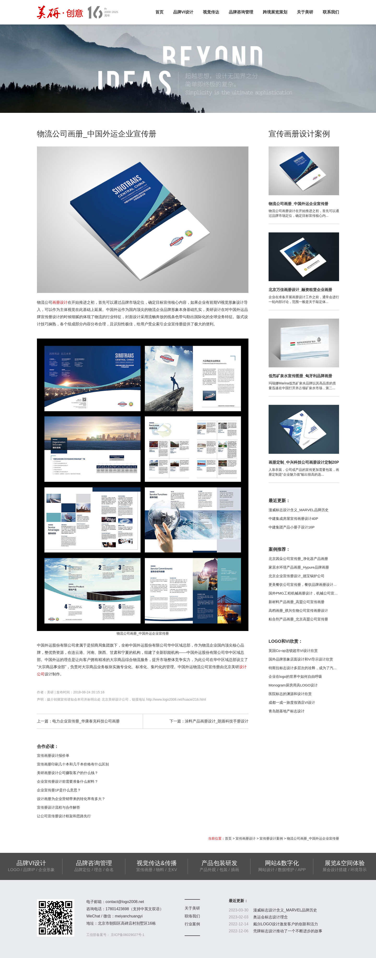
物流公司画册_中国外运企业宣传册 (298, 204)
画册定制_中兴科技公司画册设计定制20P (304, 462)
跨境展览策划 (275, 12)
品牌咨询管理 (241, 12)
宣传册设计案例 (271, 838)
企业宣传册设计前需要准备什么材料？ (67, 781)
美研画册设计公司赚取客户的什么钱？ (67, 773)
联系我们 (331, 12)
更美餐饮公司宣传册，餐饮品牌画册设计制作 (305, 584)
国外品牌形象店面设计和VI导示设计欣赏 (301, 659)
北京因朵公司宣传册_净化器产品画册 (298, 559)
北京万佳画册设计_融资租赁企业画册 (300, 290)
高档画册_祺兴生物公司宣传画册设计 (298, 610)
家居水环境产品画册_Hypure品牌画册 (299, 567)
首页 (159, 12)
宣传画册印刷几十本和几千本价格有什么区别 (73, 764)
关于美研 (305, 12)
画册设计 (60, 302)
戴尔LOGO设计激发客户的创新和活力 (285, 924)
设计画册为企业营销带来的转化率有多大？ (71, 799)
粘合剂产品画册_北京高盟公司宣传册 (298, 619)
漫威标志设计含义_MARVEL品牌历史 (299, 510)
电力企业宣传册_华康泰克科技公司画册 (86, 721)
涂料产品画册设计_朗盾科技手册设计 (216, 721)
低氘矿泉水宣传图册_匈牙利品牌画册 (300, 376)
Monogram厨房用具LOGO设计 (293, 685)
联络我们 (192, 916)
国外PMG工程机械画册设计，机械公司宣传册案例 (309, 593)
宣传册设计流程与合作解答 (58, 807)
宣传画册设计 (245, 838)
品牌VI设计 (183, 12)
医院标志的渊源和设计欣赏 (290, 694)
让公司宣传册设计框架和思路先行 (64, 816)
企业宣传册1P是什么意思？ (59, 790)
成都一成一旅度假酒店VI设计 (292, 702)
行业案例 (192, 924)
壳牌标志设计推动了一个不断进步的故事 (287, 931)
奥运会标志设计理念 (270, 917)
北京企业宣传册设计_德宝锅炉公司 (296, 576)
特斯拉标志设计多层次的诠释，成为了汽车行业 (306, 668)
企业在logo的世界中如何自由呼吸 (295, 676)
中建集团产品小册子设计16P (292, 527)
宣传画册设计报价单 (53, 755)
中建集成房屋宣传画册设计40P (293, 518)
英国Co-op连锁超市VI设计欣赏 (293, 651)
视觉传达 (211, 12)
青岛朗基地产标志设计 (287, 711)
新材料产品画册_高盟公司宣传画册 (296, 602)
